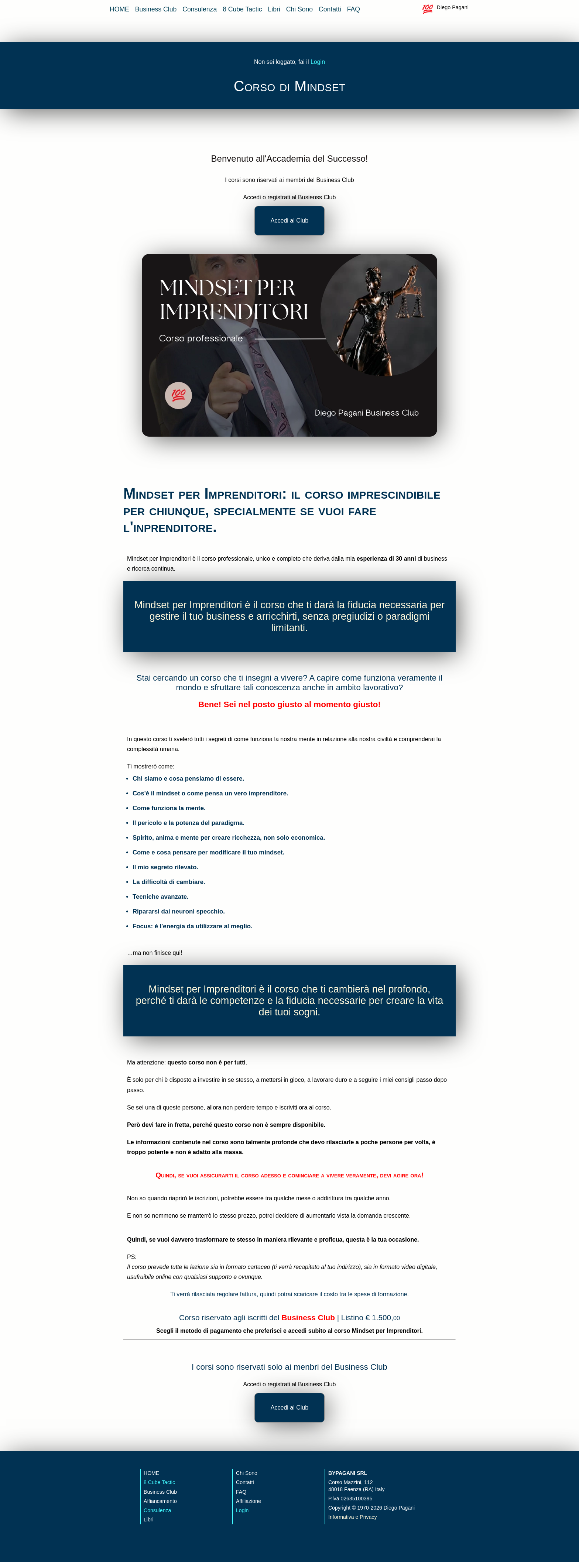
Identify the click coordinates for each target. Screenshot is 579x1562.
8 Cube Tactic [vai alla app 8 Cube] (159, 1482)
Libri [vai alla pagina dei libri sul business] (274, 9)
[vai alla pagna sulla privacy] (382, 1517)
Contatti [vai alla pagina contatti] (330, 9)
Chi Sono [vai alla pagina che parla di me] (299, 9)
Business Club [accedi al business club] (308, 1317)
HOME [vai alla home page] (119, 9)
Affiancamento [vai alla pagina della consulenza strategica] (160, 1501)
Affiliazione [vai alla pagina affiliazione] (248, 1501)
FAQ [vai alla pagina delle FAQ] (353, 9)
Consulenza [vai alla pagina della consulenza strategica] (199, 9)
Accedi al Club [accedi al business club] (289, 220)
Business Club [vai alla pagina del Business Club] (156, 9)
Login (318, 62)
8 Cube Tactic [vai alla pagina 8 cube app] (242, 9)
